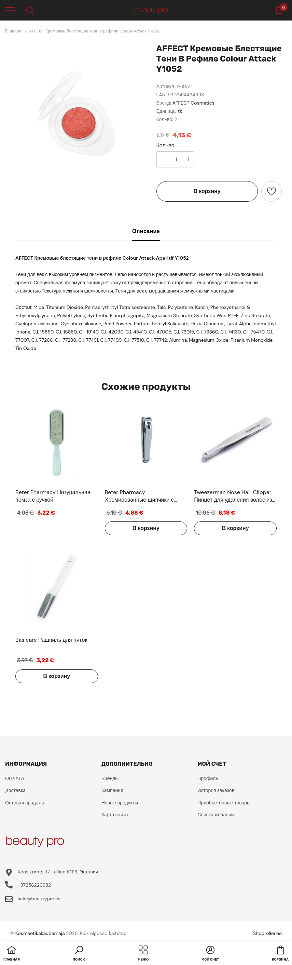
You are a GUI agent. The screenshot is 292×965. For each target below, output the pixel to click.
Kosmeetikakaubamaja (40, 933)
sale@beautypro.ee (39, 899)
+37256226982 (34, 885)
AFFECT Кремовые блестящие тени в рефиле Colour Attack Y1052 (94, 31)
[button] (79, 954)
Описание (146, 231)
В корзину (207, 191)
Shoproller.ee (267, 933)
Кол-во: (166, 145)
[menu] (10, 10)
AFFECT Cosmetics (193, 103)
